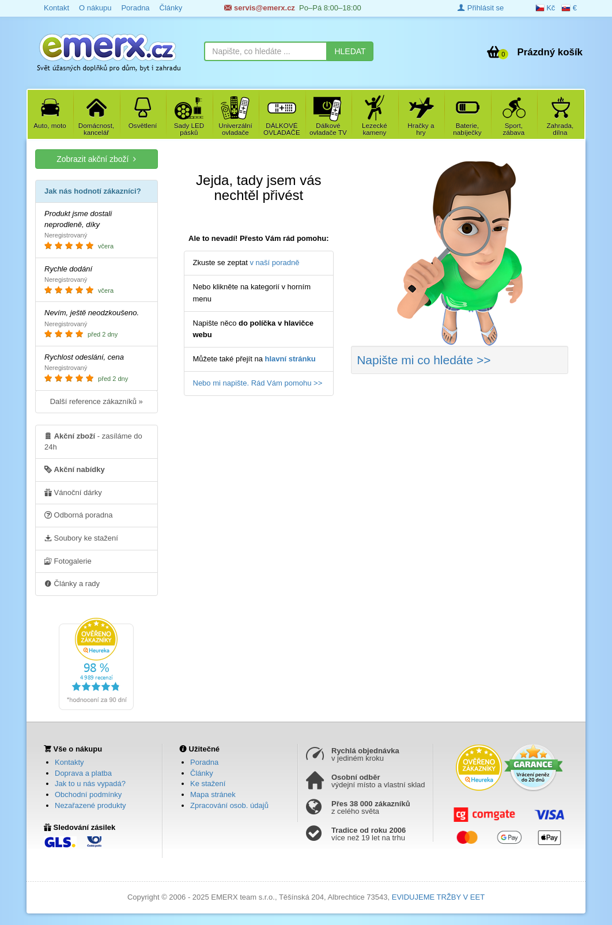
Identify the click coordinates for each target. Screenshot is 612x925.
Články (201, 773)
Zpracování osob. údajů (229, 805)
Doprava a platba (83, 773)
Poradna (204, 762)
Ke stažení (207, 783)
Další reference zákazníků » (96, 401)
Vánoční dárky (73, 492)
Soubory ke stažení (81, 538)
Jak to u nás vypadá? (90, 783)
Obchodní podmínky (88, 794)
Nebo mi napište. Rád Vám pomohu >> (258, 383)
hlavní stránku (290, 358)
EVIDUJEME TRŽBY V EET (438, 897)
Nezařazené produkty (90, 805)
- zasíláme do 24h (93, 441)
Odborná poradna (78, 514)
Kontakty (69, 762)
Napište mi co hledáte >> (423, 360)
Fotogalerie (68, 561)
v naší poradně (275, 262)
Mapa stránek (213, 794)
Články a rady (72, 583)
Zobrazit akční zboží (96, 158)
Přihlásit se (481, 7)
